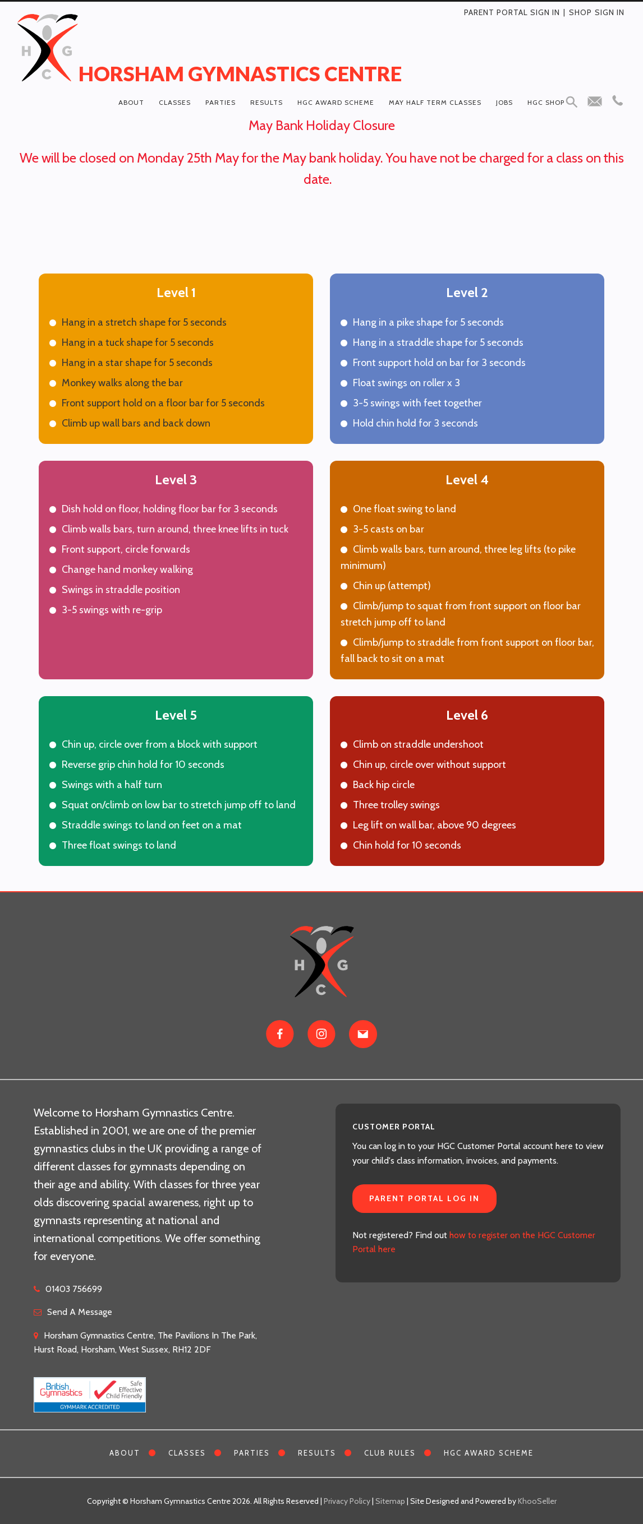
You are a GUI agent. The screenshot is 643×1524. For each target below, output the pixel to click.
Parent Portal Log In (424, 1198)
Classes (175, 102)
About (131, 102)
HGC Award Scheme (335, 102)
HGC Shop (545, 102)
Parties (220, 102)
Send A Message (79, 1312)
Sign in (609, 12)
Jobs (504, 102)
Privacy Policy (347, 1501)
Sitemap (390, 1501)
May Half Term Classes (435, 102)
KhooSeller (537, 1501)
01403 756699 (73, 1289)
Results (266, 102)
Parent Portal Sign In (512, 12)
